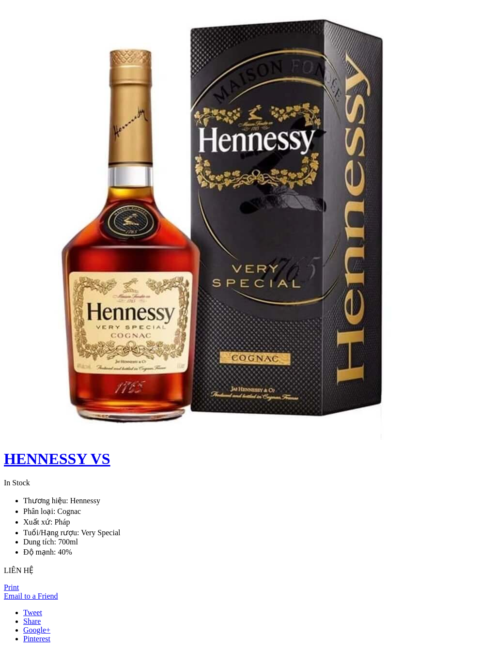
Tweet (32, 612)
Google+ (36, 630)
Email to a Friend (31, 596)
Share (32, 621)
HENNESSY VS (57, 458)
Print (11, 587)
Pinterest (36, 639)
